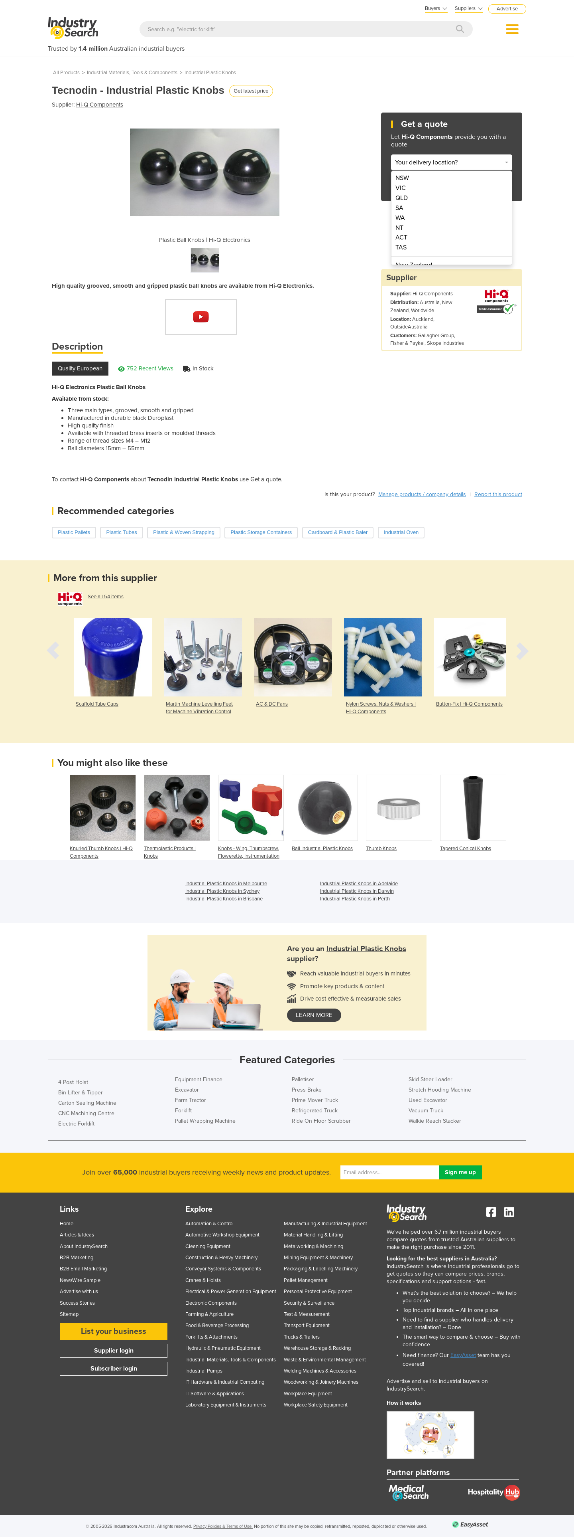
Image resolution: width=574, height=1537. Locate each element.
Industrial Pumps (203, 1371)
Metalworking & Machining (313, 1246)
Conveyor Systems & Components (223, 1269)
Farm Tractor (190, 1100)
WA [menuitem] (400, 218)
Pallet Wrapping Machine (205, 1121)
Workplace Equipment (308, 1394)
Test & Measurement (307, 1314)
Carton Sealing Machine (87, 1103)
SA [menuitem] (399, 208)
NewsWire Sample (80, 1280)
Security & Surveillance (309, 1303)
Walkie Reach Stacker (435, 1121)
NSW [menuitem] (402, 178)
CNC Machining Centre (86, 1113)
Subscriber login (113, 1369)
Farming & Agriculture (209, 1314)
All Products (66, 72)
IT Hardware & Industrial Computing (224, 1382)
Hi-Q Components (99, 104)
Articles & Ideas (77, 1235)
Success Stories (77, 1303)
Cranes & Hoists (203, 1280)
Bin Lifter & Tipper (80, 1092)
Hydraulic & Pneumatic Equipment (223, 1348)
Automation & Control (209, 1224)
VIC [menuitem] (400, 188)
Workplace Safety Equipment (316, 1405)
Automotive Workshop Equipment (222, 1235)
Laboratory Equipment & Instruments (225, 1405)
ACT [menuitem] (401, 237)
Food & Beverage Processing (217, 1325)
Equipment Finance (198, 1079)
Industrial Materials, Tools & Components (132, 72)
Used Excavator (428, 1100)
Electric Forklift (76, 1123)
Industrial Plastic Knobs (210, 72)
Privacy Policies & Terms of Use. (223, 1526)
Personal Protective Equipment (318, 1291)
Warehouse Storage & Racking (317, 1348)
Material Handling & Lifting (313, 1235)
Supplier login (114, 1351)
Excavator (187, 1089)
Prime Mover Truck (315, 1100)
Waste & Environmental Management (325, 1360)
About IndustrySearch (84, 1246)
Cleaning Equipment (207, 1246)
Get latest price (251, 91)
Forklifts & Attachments (211, 1337)
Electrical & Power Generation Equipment (230, 1291)
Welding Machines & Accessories (320, 1371)
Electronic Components (211, 1303)
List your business (113, 1331)
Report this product (498, 494)
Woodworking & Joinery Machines (321, 1382)
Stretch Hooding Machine (440, 1089)
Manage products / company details (422, 494)
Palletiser (303, 1079)
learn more (314, 1015)
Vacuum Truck (426, 1110)
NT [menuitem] (399, 228)
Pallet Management (306, 1280)
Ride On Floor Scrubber (321, 1121)
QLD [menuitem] (401, 198)
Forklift (183, 1110)
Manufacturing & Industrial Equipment (325, 1224)
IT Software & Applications (214, 1394)
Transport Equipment (307, 1325)
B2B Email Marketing (83, 1269)
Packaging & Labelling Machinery (321, 1269)
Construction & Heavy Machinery (221, 1257)
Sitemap (69, 1314)
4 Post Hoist (73, 1082)
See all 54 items (106, 596)
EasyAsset (463, 1355)
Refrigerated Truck (315, 1110)
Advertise (507, 9)
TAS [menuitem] (401, 247)
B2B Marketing (76, 1257)
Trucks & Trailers (302, 1337)
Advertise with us (79, 1291)
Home (66, 1224)
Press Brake (307, 1089)
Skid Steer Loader (430, 1079)
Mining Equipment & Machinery (318, 1257)
